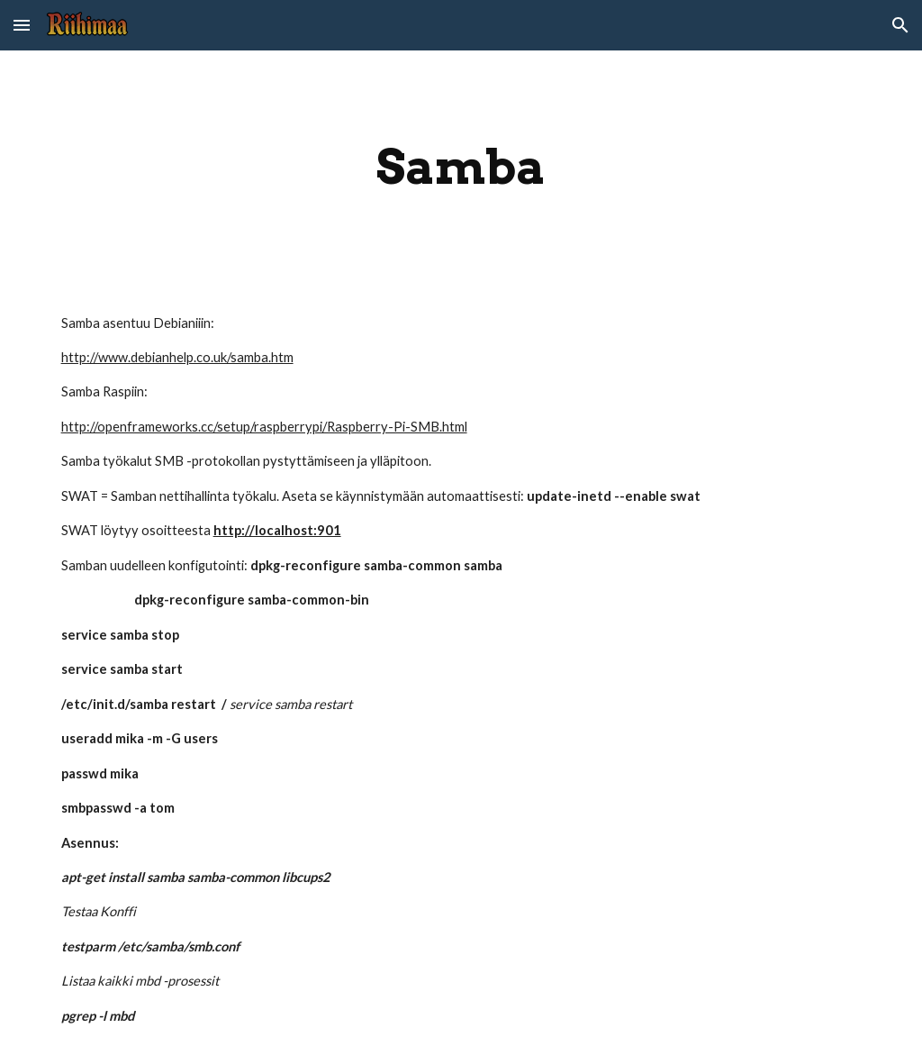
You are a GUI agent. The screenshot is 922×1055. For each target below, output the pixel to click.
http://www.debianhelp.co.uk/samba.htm (177, 357)
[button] (21, 25)
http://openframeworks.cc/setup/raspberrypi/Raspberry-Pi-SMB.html (264, 426)
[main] (461, 167)
